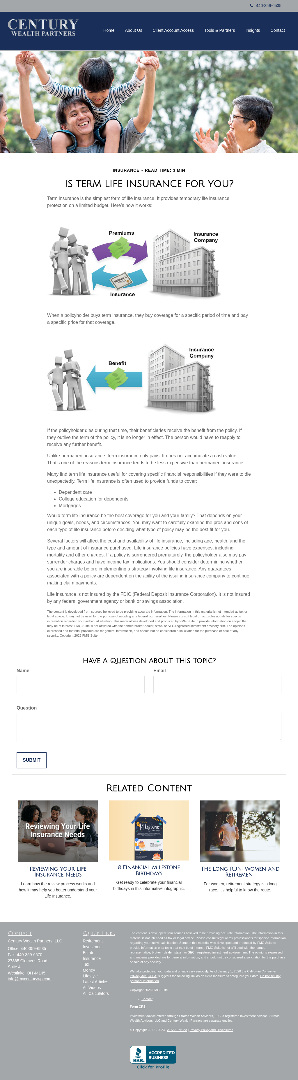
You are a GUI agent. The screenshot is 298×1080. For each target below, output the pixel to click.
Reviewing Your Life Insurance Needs (58, 872)
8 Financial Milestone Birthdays (149, 871)
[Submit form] (32, 760)
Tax (86, 964)
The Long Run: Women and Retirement (240, 872)
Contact (146, 999)
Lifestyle (90, 976)
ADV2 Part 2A (177, 1030)
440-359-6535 (265, 5)
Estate (89, 952)
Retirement (93, 941)
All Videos (92, 987)
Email (159, 670)
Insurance (92, 958)
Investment (93, 946)
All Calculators (96, 993)
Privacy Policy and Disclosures (211, 1030)
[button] (109, 30)
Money (89, 970)
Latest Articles (95, 981)
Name (23, 670)
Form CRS (138, 1006)
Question (27, 707)
